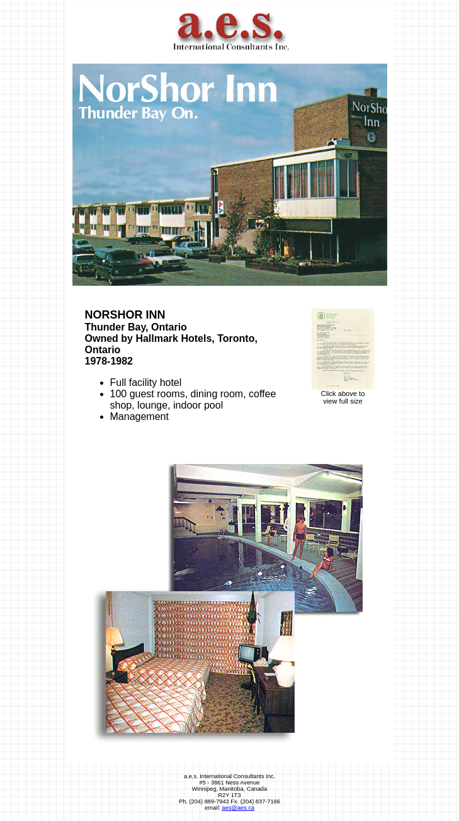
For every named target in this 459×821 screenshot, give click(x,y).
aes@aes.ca (238, 808)
